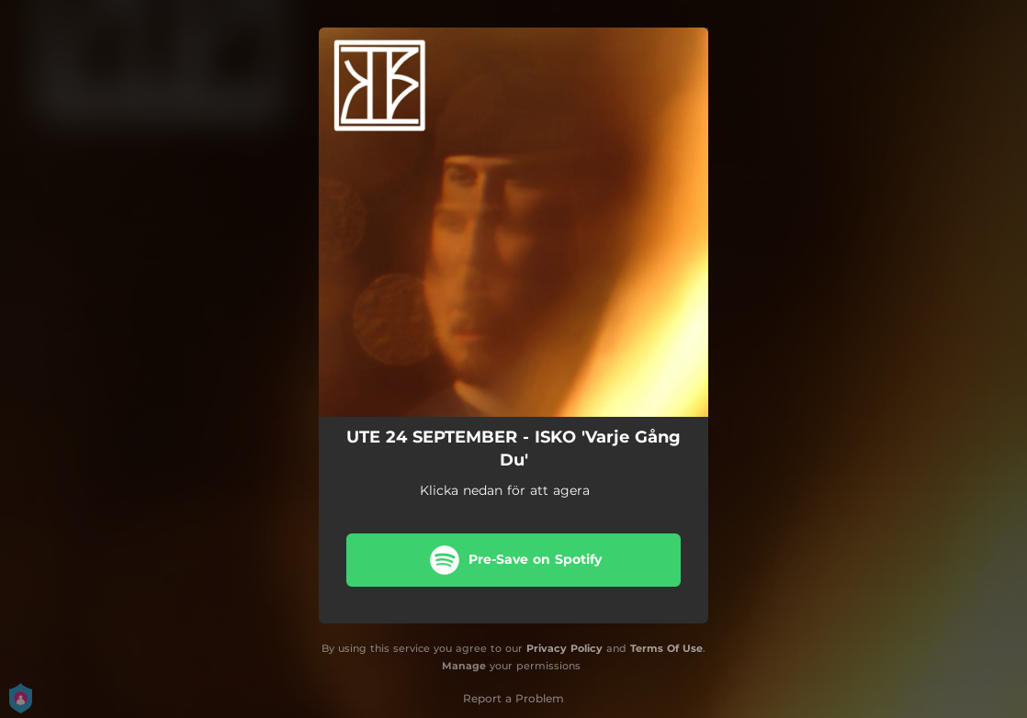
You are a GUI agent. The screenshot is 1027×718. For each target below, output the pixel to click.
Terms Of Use (666, 648)
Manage (464, 665)
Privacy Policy (564, 648)
